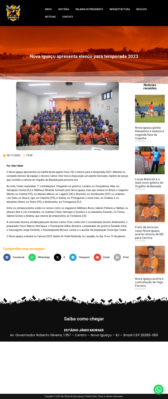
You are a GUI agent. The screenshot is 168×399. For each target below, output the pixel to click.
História (63, 9)
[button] (15, 257)
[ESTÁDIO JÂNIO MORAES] (84, 367)
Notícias (50, 16)
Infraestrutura (120, 9)
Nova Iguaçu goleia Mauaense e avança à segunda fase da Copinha (149, 133)
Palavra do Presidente (89, 9)
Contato (67, 16)
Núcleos (141, 9)
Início (48, 9)
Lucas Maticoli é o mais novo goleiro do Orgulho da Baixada (149, 182)
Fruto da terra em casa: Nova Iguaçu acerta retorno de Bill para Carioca (149, 232)
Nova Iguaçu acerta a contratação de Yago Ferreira (149, 282)
